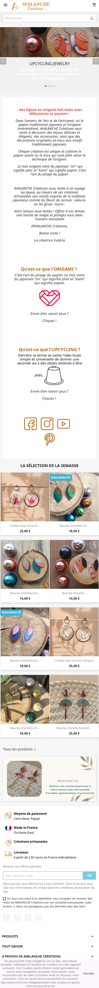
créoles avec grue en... (25, 525)
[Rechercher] (49, 18)
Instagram (39, 917)
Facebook (6, 917)
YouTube (17, 917)
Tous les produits (20, 749)
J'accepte (88, 973)
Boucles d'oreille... (74, 593)
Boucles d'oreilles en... (74, 525)
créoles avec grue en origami (74, 660)
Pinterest (28, 917)
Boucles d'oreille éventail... (74, 728)
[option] (49, 57)
